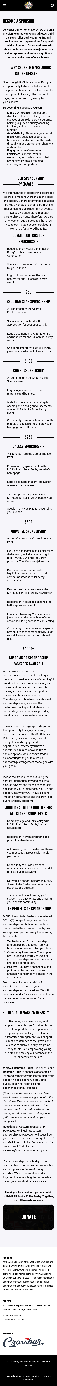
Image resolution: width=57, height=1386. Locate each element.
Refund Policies (14, 1376)
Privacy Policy (32, 1376)
